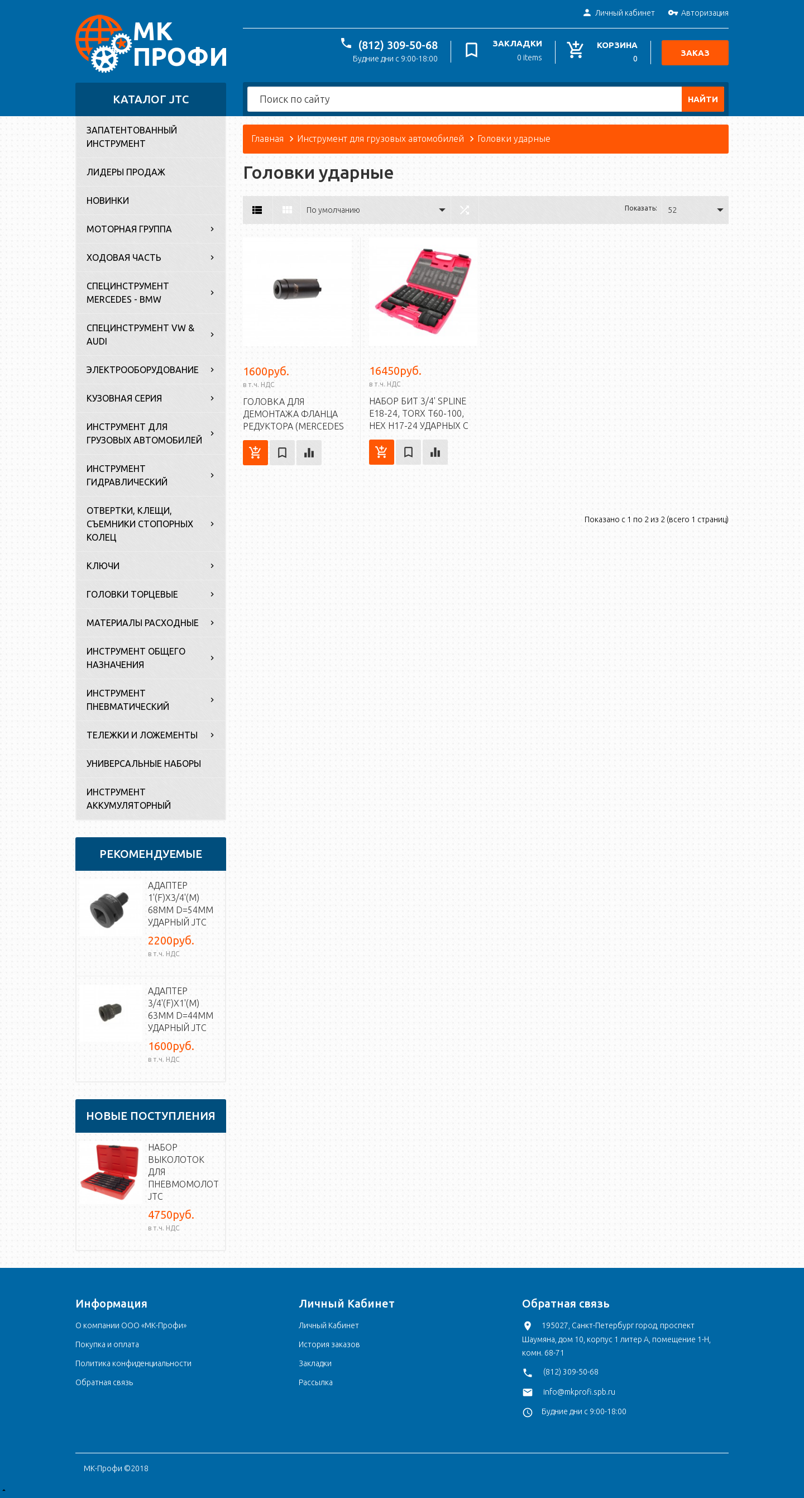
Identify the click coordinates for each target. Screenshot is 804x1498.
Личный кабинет (618, 13)
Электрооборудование (143, 370)
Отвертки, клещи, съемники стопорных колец (140, 523)
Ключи (103, 566)
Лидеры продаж (126, 172)
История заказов (329, 1344)
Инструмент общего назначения (136, 658)
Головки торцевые (132, 594)
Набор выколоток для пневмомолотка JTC (183, 1171)
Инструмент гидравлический (127, 475)
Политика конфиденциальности (133, 1363)
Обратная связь (104, 1382)
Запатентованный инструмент (132, 137)
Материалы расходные (143, 623)
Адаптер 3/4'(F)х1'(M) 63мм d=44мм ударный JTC (180, 1009)
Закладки (315, 1363)
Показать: (641, 208)
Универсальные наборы (144, 763)
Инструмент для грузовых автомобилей (144, 433)
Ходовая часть (124, 257)
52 (672, 210)
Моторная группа (129, 229)
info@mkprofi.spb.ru (579, 1391)
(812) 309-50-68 (398, 45)
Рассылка (316, 1382)
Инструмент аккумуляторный (129, 798)
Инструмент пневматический (128, 700)
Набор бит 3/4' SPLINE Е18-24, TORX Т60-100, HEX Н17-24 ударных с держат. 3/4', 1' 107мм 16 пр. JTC (418, 425)
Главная (267, 138)
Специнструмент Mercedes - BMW (128, 292)
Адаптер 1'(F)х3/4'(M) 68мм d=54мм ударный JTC (180, 903)
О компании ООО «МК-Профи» (130, 1325)
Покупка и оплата (107, 1344)
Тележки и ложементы (142, 735)
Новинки (108, 200)
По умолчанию (333, 210)
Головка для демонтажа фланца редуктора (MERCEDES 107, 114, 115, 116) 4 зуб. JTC (295, 426)
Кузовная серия (124, 398)
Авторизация (698, 13)
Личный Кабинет (329, 1325)
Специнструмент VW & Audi (140, 334)
